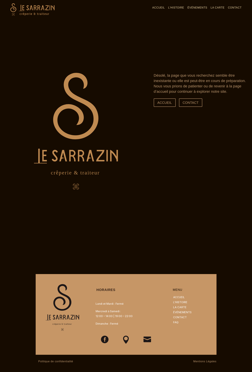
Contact (235, 7)
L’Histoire (180, 302)
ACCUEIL (164, 102)
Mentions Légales (204, 361)
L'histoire (176, 7)
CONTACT (191, 102)
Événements (197, 7)
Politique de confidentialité (55, 361)
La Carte (180, 307)
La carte (218, 7)
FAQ (175, 322)
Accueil (158, 7)
